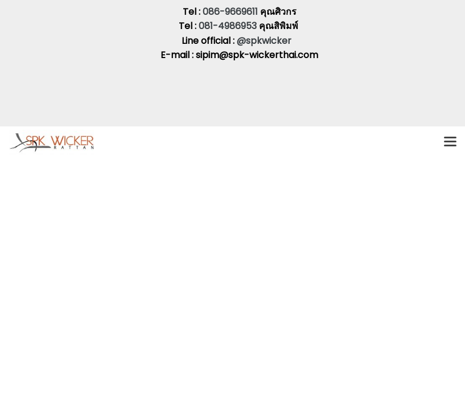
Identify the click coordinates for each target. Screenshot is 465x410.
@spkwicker (264, 40)
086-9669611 (230, 11)
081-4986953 (229, 25)
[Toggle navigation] (450, 142)
